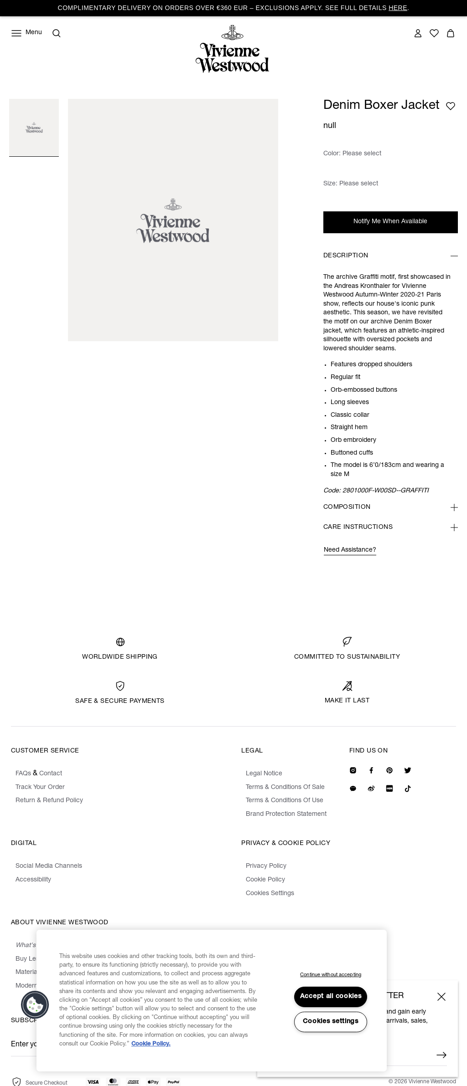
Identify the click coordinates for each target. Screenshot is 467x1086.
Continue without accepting (330, 975)
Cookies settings (330, 1022)
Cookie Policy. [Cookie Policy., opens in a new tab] (151, 1044)
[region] (211, 1000)
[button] (35, 1004)
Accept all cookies (331, 997)
